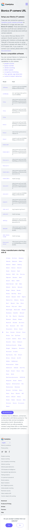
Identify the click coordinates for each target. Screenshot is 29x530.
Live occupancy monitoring (8, 461)
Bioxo (12, 393)
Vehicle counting (5, 464)
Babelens (21, 258)
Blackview (17, 387)
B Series (8, 258)
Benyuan (20, 287)
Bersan (13, 290)
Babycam (14, 261)
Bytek (12, 374)
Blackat (24, 309)
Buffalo (8, 361)
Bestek (8, 296)
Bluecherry (21, 316)
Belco (13, 280)
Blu (10, 316)
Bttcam (13, 358)
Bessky (8, 293)
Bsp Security (9, 354)
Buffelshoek (15, 361)
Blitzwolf (22, 313)
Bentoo (14, 287)
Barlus (7, 393)
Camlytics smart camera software (12, 22)
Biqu (18, 303)
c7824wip (5, 87)
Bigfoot (24, 296)
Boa (7, 325)
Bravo (24, 338)
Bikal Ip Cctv (9, 300)
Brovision (8, 390)
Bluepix (20, 319)
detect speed (8, 70)
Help (2, 512)
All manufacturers (7, 412)
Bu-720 (19, 358)
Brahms (14, 338)
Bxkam (8, 406)
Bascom (19, 267)
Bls (7, 316)
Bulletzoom (9, 367)
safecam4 (5, 214)
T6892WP (5, 228)
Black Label (17, 309)
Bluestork (8, 322)
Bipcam (13, 303)
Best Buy (14, 293)
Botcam (18, 332)
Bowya (8, 335)
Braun (19, 338)
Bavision (13, 271)
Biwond (8, 306)
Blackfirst (15, 313)
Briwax (19, 396)
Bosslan (13, 332)
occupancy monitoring (11, 72)
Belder (13, 400)
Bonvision (8, 403)
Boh (18, 325)
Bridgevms (14, 348)
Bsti (15, 354)
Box (12, 335)
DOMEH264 (5, 94)
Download (4, 500)
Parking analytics (5, 474)
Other (4, 102)
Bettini (20, 380)
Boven (14, 380)
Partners (3, 509)
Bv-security (21, 403)
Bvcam (13, 371)
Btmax (8, 358)
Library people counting (7, 488)
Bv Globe (15, 390)
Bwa (23, 371)
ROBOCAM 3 (6, 152)
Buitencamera (10, 364)
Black (20, 306)
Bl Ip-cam (14, 306)
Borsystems (9, 329)
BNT (23, 393)
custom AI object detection (13, 76)
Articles (3, 506)
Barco (20, 390)
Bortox (15, 329)
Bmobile (15, 322)
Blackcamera (9, 387)
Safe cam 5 (6, 209)
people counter (9, 63)
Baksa (20, 261)
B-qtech (8, 338)
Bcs (17, 274)
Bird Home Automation (12, 377)
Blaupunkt (8, 380)
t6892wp (5, 220)
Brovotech (9, 351)
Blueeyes (8, 319)
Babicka (8, 261)
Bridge (19, 345)
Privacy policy (4, 448)
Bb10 (13, 274)
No (20, 525)
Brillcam (13, 396)
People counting (5, 456)
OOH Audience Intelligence (8, 469)
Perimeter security (6, 490)
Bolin (22, 325)
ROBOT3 (5, 202)
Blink (24, 400)
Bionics (22, 300)
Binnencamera (16, 383)
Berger (8, 290)
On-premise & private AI (7, 477)
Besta (19, 293)
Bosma (15, 403)
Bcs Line (22, 274)
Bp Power (17, 335)
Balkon (14, 264)
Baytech (8, 274)
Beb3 (20, 277)
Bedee (8, 400)
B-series (15, 351)
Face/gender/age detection (8, 472)
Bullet (16, 364)
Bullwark (16, 367)
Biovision (19, 400)
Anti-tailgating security (7, 485)
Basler (7, 271)
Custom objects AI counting (8, 496)
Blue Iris (15, 316)
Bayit (18, 271)
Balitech (8, 264)
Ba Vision (14, 258)
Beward (14, 296)
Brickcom (19, 342)
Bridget (8, 348)
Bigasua (8, 383)
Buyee (7, 371)
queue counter (9, 65)
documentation (6, 51)
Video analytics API (6, 493)
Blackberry (9, 313)
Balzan (8, 267)
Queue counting (5, 458)
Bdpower (8, 277)
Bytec (7, 374)
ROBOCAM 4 (6, 172)
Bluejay (14, 319)
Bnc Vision (21, 322)
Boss (7, 332)
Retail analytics (5, 480)
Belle (20, 284)
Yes (9, 525)
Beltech (8, 287)
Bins (23, 383)
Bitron (22, 303)
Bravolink (8, 342)
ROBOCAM (6, 144)
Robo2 (4, 124)
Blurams (18, 393)
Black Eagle (9, 309)
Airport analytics (5, 482)
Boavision (12, 325)
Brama (8, 396)
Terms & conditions (6, 445)
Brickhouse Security (11, 345)
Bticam (20, 354)
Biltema (16, 300)
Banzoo (13, 267)
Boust (23, 332)
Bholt (18, 296)
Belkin (18, 280)
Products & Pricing (6, 503)
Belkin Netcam (10, 284)
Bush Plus (22, 367)
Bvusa (18, 371)
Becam (8, 280)
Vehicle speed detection (7, 466)
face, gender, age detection (13, 74)
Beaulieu (15, 277)
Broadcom (22, 348)
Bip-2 (7, 303)
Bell (16, 284)
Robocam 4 (6, 160)
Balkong (20, 264)
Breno (14, 342)
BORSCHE (22, 377)
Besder (18, 290)
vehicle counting (9, 68)
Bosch (21, 329)
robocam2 (5, 186)
